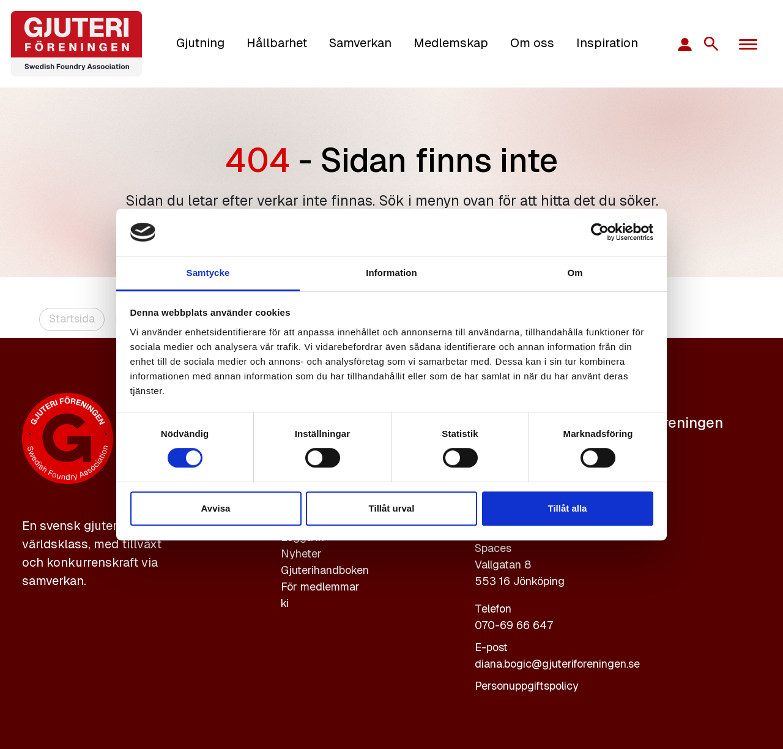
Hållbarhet (277, 43)
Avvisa (216, 508)
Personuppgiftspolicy (527, 686)
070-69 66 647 (514, 625)
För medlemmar (320, 586)
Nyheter (301, 553)
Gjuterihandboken (325, 570)
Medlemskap (451, 43)
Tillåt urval (392, 508)
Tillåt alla (567, 508)
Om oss (532, 43)
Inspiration (607, 43)
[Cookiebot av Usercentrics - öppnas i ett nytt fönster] (599, 232)
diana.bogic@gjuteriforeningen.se (557, 664)
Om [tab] (574, 272)
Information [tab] (391, 272)
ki (285, 603)
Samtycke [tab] (208, 272)
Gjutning (200, 43)
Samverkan (360, 43)
